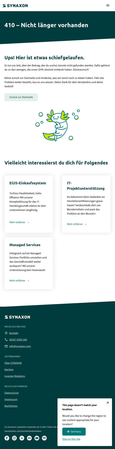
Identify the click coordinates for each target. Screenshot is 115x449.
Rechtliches (11, 406)
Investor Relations (14, 376)
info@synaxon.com (17, 346)
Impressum (10, 399)
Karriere (8, 369)
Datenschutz (11, 393)
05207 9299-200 (15, 340)
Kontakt (11, 333)
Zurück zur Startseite (21, 97)
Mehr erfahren (17, 222)
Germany (74, 431)
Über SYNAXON (13, 363)
